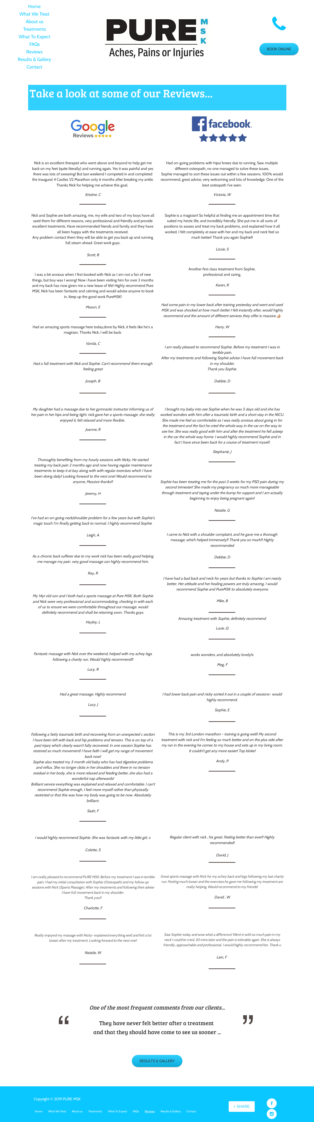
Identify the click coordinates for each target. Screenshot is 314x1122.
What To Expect (34, 36)
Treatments (34, 29)
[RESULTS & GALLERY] (157, 1061)
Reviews (34, 52)
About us (34, 21)
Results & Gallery (34, 59)
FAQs (34, 44)
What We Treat (34, 14)
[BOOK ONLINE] (279, 49)
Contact (34, 67)
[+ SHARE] (242, 1106)
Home (34, 6)
